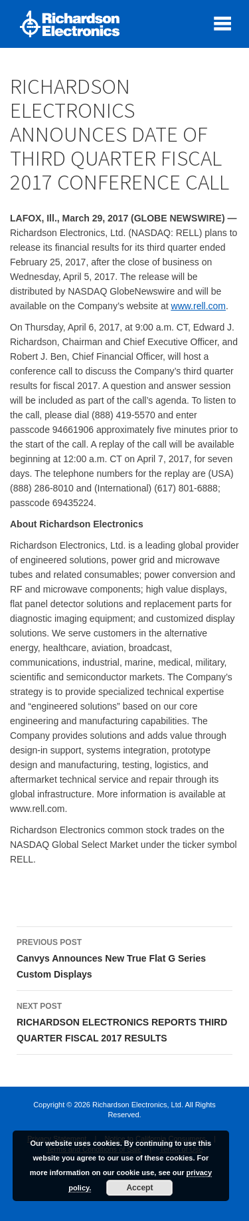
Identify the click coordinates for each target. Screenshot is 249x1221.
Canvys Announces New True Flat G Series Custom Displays (124, 957)
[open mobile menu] (222, 23)
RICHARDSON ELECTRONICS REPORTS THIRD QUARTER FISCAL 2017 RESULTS (124, 1020)
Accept (139, 1187)
